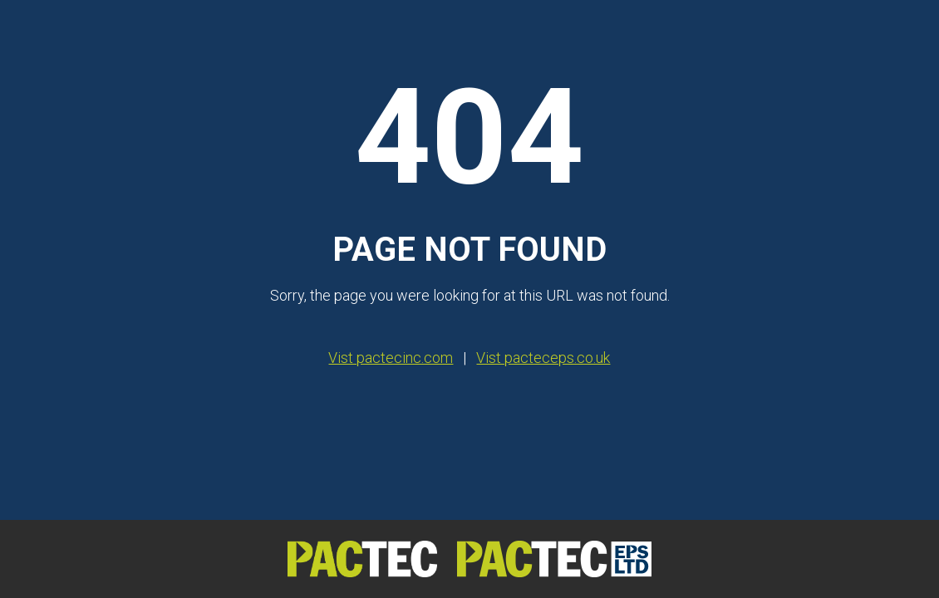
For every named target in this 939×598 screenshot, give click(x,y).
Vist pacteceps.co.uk (543, 357)
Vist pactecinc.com (390, 357)
